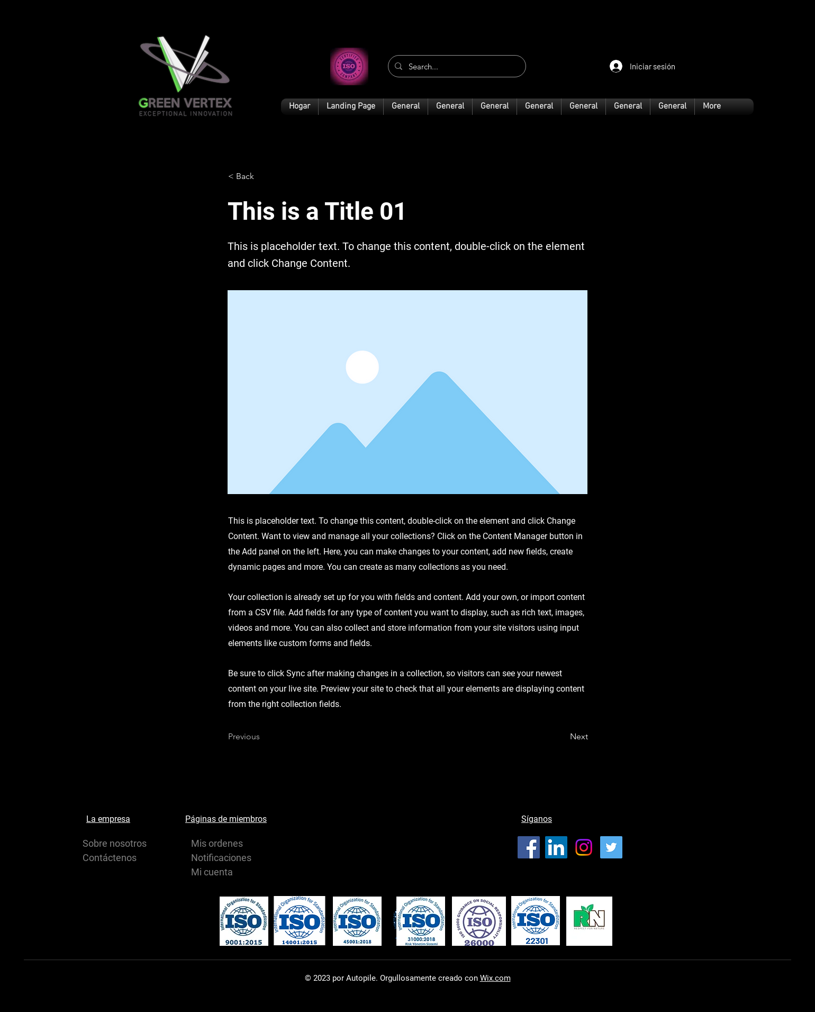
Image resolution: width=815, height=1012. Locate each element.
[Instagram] (584, 847)
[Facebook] (529, 847)
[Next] (561, 736)
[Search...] (456, 66)
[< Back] (263, 176)
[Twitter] (611, 847)
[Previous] (263, 736)
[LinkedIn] (556, 847)
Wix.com (495, 978)
